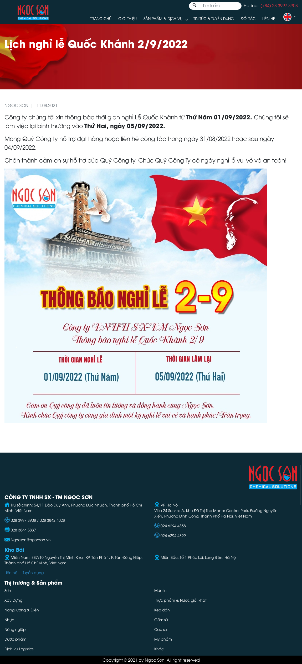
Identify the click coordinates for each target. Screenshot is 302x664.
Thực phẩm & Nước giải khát (180, 599)
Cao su (160, 629)
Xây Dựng (13, 599)
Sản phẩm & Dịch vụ (163, 18)
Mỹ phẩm (163, 638)
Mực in (161, 590)
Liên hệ (268, 18)
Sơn (7, 590)
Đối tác (248, 18)
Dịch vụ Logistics (18, 648)
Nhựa (9, 619)
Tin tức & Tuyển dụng (213, 18)
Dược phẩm (15, 638)
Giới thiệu (127, 18)
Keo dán (162, 609)
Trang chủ (100, 18)
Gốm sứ (161, 619)
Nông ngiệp (15, 629)
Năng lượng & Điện (21, 609)
